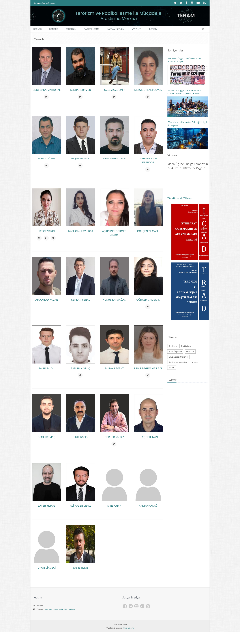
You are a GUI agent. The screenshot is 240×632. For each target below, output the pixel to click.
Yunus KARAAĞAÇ (114, 299)
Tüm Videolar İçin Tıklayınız (179, 198)
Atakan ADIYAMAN (46, 299)
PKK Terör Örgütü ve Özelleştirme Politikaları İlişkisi (184, 60)
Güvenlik (190, 351)
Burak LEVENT (114, 368)
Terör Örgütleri (175, 351)
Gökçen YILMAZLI (148, 231)
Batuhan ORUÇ (80, 368)
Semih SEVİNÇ (46, 437)
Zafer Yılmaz (46, 505)
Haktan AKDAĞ (148, 505)
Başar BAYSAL (80, 158)
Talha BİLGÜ (46, 368)
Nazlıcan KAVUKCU (80, 231)
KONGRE (53, 29)
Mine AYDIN (114, 505)
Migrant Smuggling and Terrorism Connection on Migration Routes (184, 92)
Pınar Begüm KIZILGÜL (148, 368)
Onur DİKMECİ (47, 567)
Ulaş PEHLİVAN (148, 437)
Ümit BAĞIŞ (80, 437)
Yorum (195, 362)
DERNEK (37, 29)
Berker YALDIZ (114, 437)
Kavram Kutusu (115, 29)
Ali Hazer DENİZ (80, 505)
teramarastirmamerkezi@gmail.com (60, 609)
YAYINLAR (136, 29)
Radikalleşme (91, 29)
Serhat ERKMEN (80, 90)
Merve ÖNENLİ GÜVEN (148, 90)
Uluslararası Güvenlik (178, 357)
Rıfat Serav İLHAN (114, 158)
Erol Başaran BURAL (47, 90)
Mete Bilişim (128, 628)
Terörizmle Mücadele (178, 362)
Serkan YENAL (80, 299)
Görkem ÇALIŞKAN (148, 299)
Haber (171, 367)
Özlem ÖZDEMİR (114, 90)
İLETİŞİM (153, 29)
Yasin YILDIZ (80, 567)
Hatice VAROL (46, 231)
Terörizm (71, 29)
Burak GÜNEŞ (46, 158)
